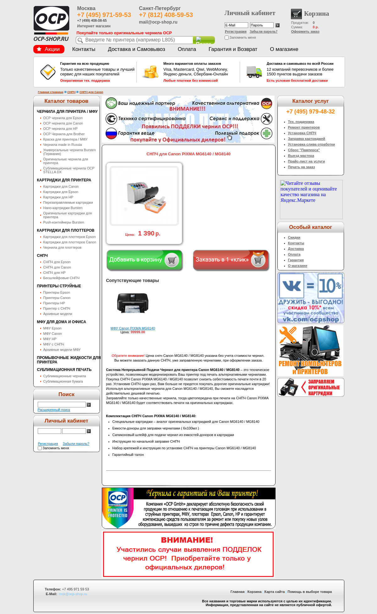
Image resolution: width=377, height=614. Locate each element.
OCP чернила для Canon (63, 123)
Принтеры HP (54, 303)
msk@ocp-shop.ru (73, 594)
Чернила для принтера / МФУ (67, 111)
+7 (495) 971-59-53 (104, 14)
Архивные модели (57, 314)
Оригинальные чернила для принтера (65, 161)
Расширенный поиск (54, 410)
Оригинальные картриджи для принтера (67, 215)
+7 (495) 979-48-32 (310, 111)
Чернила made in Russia (62, 145)
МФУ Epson (52, 328)
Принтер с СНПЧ (56, 308)
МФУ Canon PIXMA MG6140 (133, 328)
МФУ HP (50, 339)
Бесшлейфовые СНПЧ (61, 278)
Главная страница (50, 92)
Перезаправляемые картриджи (68, 202)
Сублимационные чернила (64, 376)
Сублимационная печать (64, 370)
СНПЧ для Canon (91, 92)
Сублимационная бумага (63, 381)
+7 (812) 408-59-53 (166, 14)
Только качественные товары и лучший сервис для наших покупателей (97, 72)
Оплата (187, 49)
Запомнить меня (243, 37)
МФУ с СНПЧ (53, 344)
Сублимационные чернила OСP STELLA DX (69, 170)
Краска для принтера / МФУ (65, 139)
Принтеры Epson (56, 292)
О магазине (284, 49)
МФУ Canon (52, 333)
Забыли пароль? (264, 31)
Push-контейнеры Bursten (63, 222)
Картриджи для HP (58, 197)
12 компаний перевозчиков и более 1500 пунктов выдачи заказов (304, 72)
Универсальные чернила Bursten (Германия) (69, 152)
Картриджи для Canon (61, 186)
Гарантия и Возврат (233, 49)
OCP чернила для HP (60, 128)
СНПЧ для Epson (57, 262)
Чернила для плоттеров (62, 247)
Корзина (255, 592)
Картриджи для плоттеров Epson (69, 237)
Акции (48, 49)
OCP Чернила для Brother (64, 134)
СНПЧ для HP (54, 272)
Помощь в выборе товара (309, 592)
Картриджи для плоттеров (66, 230)
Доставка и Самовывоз (136, 49)
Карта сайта (275, 592)
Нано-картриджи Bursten (63, 208)
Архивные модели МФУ (62, 349)
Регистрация (236, 31)
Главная (238, 592)
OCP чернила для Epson (63, 118)
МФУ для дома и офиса (61, 322)
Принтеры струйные (59, 286)
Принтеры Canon (57, 298)
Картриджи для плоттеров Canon (69, 242)
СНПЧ (71, 92)
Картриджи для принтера (64, 180)
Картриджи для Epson (61, 192)
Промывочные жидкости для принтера (69, 360)
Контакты (83, 49)
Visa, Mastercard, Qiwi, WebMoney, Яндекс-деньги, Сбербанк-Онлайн (200, 72)
